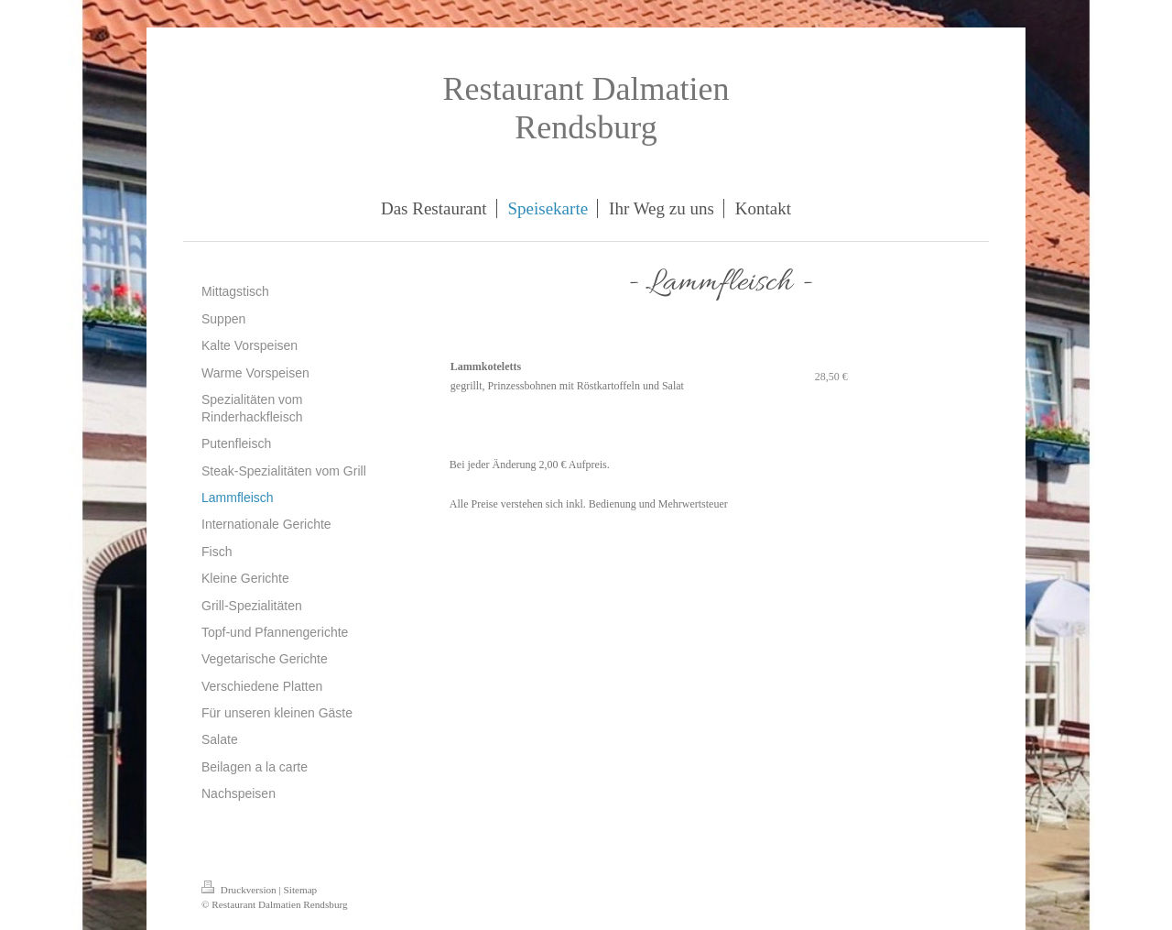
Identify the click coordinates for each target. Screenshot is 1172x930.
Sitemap (301, 889)
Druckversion (240, 889)
